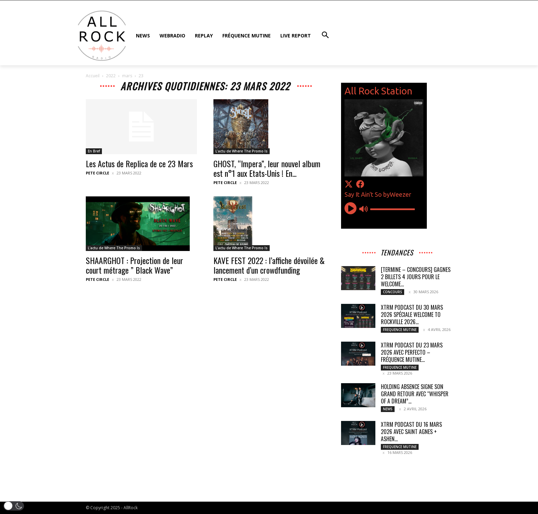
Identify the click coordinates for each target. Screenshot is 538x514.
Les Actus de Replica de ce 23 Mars (139, 163)
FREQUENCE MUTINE (400, 329)
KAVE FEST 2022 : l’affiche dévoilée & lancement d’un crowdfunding (269, 265)
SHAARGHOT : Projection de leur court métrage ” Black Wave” (134, 265)
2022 (111, 76)
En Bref (94, 151)
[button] (13, 506)
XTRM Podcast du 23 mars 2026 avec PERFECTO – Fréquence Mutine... (412, 352)
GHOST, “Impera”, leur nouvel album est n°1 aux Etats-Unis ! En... (266, 168)
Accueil (93, 76)
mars (127, 76)
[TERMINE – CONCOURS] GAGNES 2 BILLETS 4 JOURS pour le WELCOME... (416, 276)
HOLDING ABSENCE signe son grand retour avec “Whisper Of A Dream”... (414, 393)
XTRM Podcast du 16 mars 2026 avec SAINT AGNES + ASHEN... (411, 431)
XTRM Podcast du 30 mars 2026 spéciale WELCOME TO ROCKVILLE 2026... (412, 314)
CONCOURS (392, 291)
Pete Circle (97, 172)
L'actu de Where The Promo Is (241, 151)
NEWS (388, 409)
